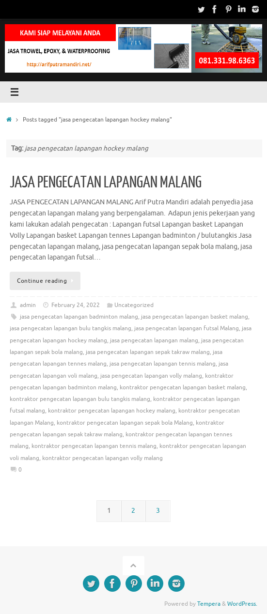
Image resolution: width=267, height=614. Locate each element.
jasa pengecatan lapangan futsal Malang (186, 328)
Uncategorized (134, 305)
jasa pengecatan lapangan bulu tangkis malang (70, 328)
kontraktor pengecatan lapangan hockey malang (111, 410)
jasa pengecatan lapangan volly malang (151, 376)
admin (28, 305)
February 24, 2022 (75, 305)
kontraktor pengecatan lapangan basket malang (183, 387)
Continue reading (47, 281)
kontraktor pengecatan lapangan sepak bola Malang (125, 423)
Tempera (208, 604)
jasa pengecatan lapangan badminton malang (79, 317)
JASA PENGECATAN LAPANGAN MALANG (106, 182)
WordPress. (242, 604)
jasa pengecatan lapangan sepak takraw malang (148, 352)
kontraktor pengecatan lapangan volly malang (102, 458)
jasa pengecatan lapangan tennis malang (163, 364)
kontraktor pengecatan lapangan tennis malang (94, 446)
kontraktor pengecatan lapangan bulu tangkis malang (80, 399)
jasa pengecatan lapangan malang (154, 340)
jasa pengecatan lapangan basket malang (194, 317)
